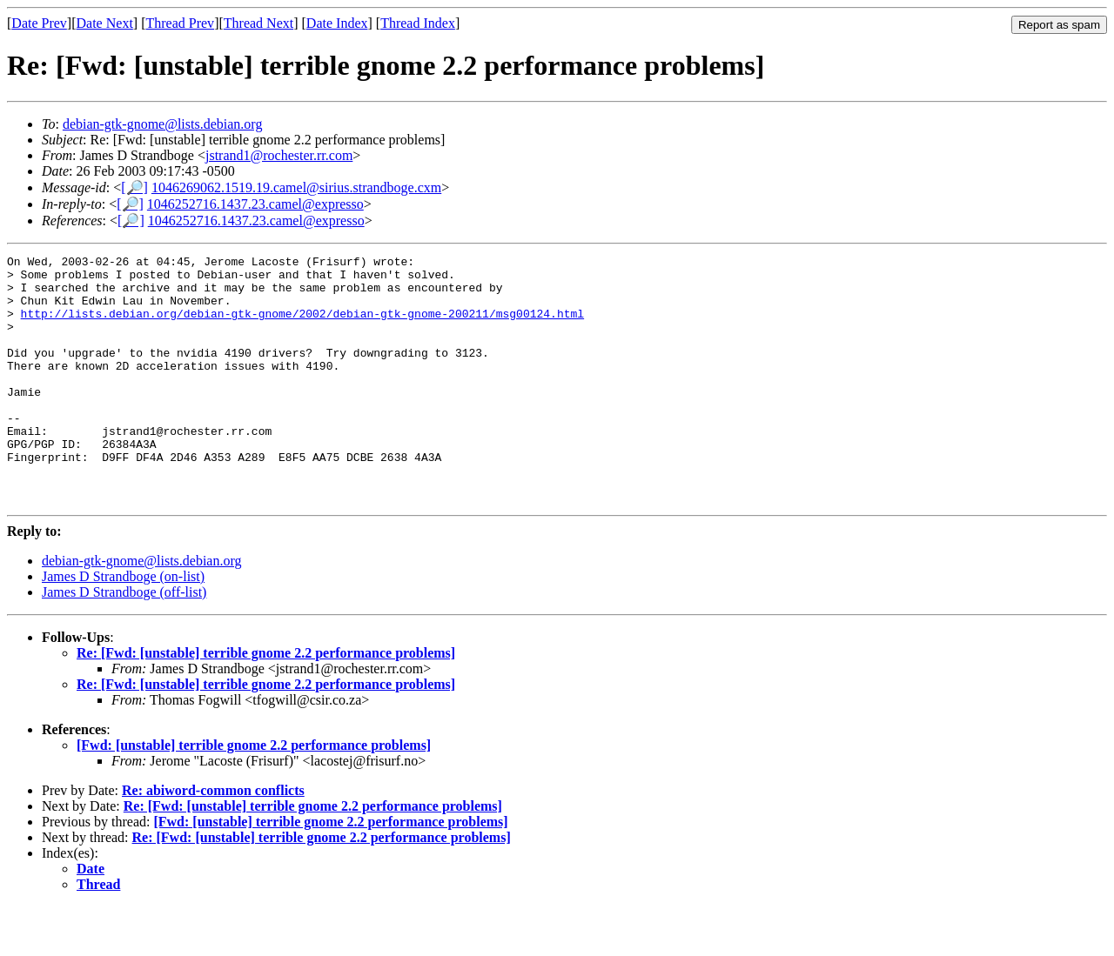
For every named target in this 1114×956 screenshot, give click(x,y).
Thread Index (417, 23)
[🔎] (134, 187)
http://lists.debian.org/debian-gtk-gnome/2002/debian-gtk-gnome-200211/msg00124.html (302, 326)
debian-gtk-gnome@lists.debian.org (163, 124)
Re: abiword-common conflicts (213, 839)
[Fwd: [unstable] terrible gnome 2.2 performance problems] (254, 794)
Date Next (105, 23)
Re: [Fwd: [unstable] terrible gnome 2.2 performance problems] (266, 702)
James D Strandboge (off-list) (124, 641)
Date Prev (39, 23)
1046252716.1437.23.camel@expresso (255, 204)
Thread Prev (179, 23)
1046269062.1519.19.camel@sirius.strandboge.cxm (296, 187)
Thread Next (258, 23)
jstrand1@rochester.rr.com (278, 155)
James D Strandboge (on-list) (123, 625)
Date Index (337, 23)
